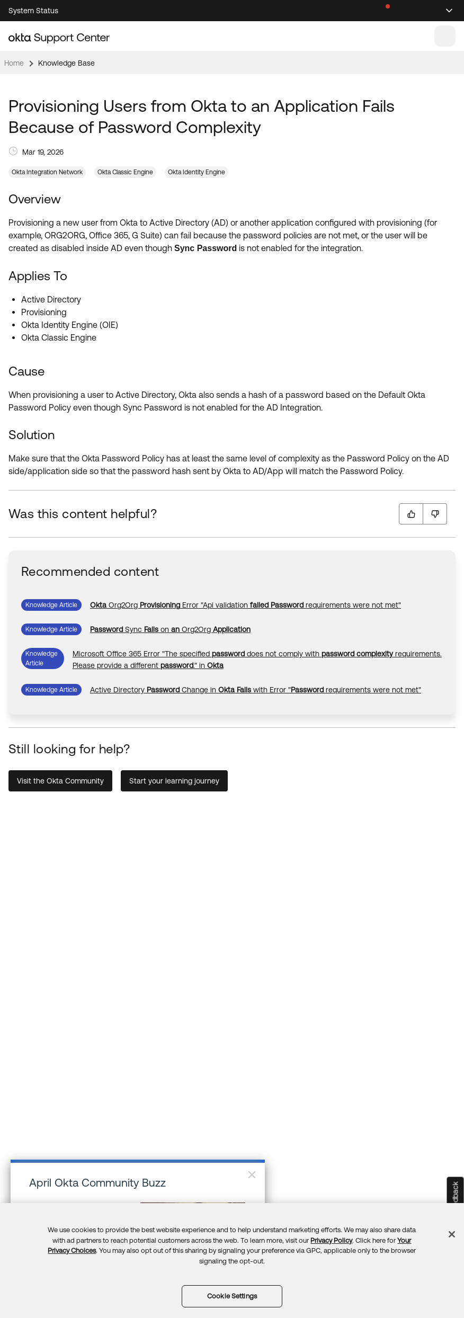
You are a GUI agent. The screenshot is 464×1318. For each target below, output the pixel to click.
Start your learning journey (174, 781)
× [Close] (252, 1174)
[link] (245, 605)
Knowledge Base (66, 63)
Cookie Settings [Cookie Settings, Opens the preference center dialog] (232, 1296)
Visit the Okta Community (60, 781)
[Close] (451, 1234)
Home (14, 63)
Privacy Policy (331, 1240)
